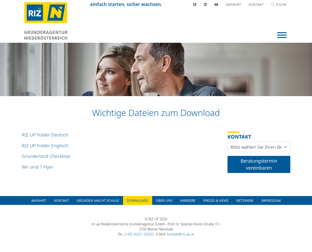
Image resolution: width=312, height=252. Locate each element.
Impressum (271, 200)
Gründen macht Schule (98, 200)
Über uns (164, 200)
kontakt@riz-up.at (180, 234)
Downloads (137, 200)
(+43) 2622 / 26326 (139, 234)
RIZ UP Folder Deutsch (45, 135)
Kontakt (256, 4)
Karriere (187, 200)
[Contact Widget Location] (259, 147)
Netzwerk (245, 200)
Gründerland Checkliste (46, 156)
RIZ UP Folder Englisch (45, 145)
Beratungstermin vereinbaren (258, 164)
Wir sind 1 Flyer (37, 167)
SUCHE (278, 4)
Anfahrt (233, 4)
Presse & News (215, 200)
